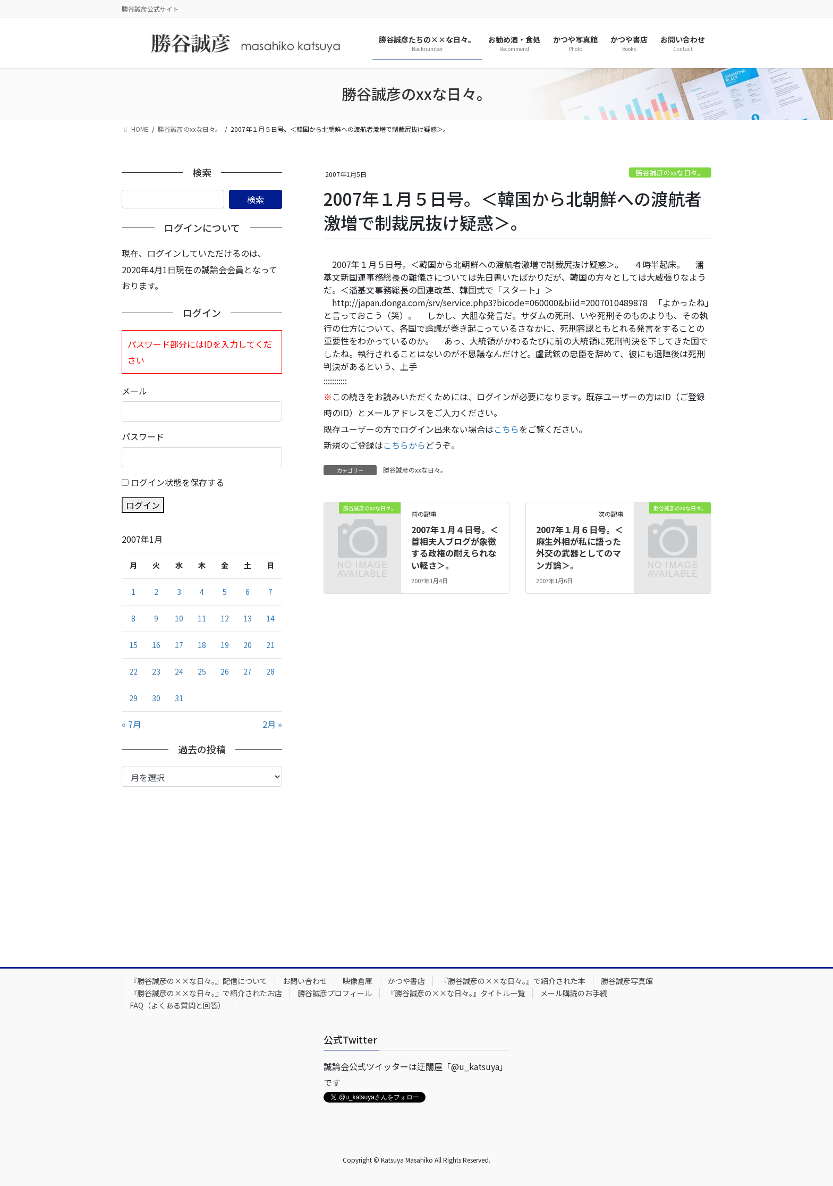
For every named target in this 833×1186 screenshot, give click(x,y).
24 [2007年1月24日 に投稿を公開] (179, 671)
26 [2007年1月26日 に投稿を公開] (224, 671)
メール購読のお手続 (573, 993)
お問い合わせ (305, 980)
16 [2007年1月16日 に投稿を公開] (156, 645)
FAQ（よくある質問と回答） (177, 1005)
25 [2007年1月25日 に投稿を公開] (202, 671)
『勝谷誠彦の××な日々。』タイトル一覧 (456, 993)
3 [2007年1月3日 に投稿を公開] (179, 591)
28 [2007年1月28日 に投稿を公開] (270, 671)
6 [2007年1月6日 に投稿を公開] (247, 591)
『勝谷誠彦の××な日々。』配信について (198, 980)
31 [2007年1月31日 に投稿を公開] (179, 698)
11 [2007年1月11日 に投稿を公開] (202, 618)
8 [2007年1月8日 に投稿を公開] (133, 618)
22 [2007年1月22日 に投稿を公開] (133, 671)
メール (134, 390)
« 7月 (131, 724)
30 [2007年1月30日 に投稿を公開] (156, 698)
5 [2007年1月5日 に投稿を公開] (225, 591)
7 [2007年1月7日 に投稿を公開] (270, 591)
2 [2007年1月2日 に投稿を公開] (156, 591)
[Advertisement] (202, 866)
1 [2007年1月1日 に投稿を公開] (133, 591)
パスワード (143, 436)
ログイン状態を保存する (177, 482)
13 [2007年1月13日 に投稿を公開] (247, 618)
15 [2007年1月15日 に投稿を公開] (133, 645)
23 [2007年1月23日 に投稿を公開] (156, 671)
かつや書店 (406, 980)
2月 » (272, 724)
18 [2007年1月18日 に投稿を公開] (202, 645)
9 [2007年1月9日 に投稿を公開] (156, 618)
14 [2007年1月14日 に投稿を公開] (270, 618)
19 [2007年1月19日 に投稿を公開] (224, 645)
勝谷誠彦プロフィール (335, 993)
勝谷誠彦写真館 (627, 980)
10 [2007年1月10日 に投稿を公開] (179, 618)
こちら (506, 429)
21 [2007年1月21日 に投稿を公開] (270, 645)
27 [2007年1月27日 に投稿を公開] (247, 671)
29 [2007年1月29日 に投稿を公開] (133, 698)
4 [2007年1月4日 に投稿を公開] (202, 591)
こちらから (404, 445)
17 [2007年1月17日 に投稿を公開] (179, 645)
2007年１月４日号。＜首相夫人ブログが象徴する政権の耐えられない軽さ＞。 (454, 547)
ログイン (143, 505)
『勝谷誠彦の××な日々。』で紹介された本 (512, 980)
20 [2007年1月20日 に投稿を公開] (247, 645)
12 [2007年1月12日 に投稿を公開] (224, 618)
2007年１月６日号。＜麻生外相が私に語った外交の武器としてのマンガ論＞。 (579, 547)
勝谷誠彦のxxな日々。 (670, 172)
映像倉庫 (357, 980)
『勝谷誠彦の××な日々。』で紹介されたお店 (206, 993)
